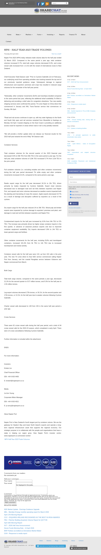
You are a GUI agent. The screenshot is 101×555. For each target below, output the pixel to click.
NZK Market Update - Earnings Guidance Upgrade (21, 509)
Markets (29, 34)
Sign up (74, 203)
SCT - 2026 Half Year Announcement (17, 525)
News (18, 34)
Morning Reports (75, 197)
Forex (39, 34)
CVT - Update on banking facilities (77, 128)
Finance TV (73, 34)
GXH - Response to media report (15, 533)
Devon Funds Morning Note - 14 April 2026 (19, 528)
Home (9, 34)
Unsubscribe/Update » (75, 208)
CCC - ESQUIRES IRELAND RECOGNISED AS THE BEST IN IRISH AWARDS (32, 517)
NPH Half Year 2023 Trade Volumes (17, 439)
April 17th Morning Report (13, 515)
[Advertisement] (32, 449)
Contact (8, 41)
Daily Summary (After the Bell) (79, 194)
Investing (51, 34)
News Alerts (74, 191)
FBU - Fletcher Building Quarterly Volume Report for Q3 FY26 (25, 520)
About (83, 34)
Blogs (56, 540)
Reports (62, 34)
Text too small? (56, 54)
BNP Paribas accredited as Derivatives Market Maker (22, 531)
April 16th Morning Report (13, 523)
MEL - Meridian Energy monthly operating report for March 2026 (26, 512)
